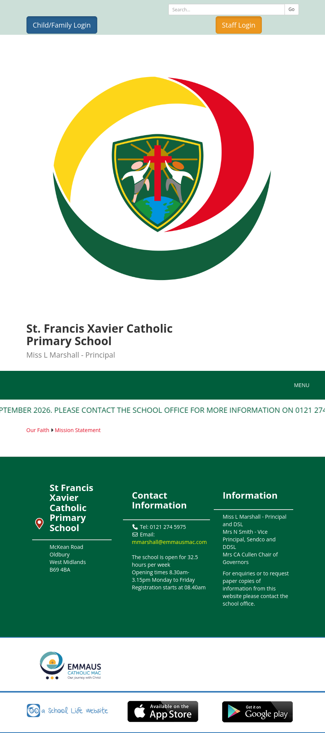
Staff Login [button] (239, 24)
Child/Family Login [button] (62, 24)
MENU (304, 385)
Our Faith (38, 430)
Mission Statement (78, 430)
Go (292, 9)
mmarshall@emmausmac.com (169, 541)
